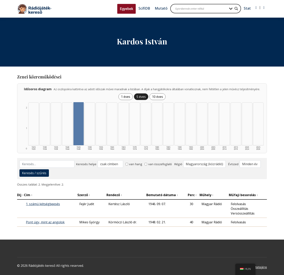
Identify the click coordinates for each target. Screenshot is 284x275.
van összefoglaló (158, 164)
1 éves (125, 97)
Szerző (83, 195)
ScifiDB (144, 8)
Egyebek (126, 9)
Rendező (114, 195)
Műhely (206, 195)
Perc (192, 195)
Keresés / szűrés (34, 173)
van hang (134, 164)
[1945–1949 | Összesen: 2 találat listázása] (78, 123)
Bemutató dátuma (162, 195)
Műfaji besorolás (243, 195)
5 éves (141, 97)
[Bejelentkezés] (256, 7)
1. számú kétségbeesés (43, 204)
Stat (247, 8)
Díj (20, 195)
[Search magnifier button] (236, 8)
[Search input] (201, 8)
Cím (28, 195)
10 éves (157, 97)
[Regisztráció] (264, 7)
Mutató (161, 8)
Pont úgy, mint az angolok (45, 222)
